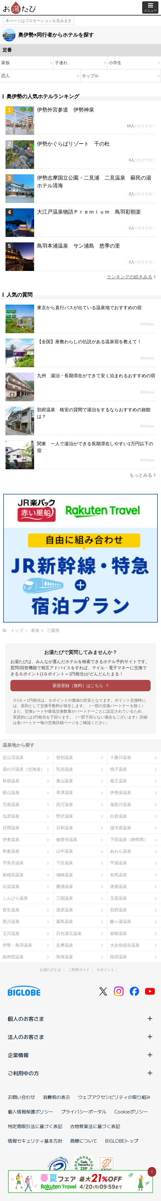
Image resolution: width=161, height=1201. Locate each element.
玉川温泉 (11, 933)
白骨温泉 (118, 816)
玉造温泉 (118, 898)
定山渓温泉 (13, 757)
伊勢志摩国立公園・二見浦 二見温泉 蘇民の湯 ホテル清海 (96, 181)
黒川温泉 (11, 921)
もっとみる (143, 475)
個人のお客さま (80, 1018)
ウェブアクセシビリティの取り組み (114, 1097)
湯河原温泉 (120, 827)
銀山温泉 (11, 792)
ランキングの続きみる (131, 276)
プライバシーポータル (83, 1111)
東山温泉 (64, 780)
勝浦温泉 (64, 886)
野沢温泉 (64, 816)
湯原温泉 (64, 909)
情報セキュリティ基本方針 (35, 1140)
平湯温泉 (118, 862)
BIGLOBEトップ (121, 1140)
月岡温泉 (11, 827)
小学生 (115, 62)
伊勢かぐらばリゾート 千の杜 (73, 143)
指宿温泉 (118, 956)
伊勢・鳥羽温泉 (17, 945)
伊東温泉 (11, 839)
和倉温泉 (11, 851)
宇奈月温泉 (13, 862)
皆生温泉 (11, 909)
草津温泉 (64, 792)
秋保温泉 (11, 780)
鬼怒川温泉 (120, 804)
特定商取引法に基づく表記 (35, 1126)
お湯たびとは (50, 970)
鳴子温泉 (118, 769)
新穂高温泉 (13, 874)
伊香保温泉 (120, 792)
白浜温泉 (11, 886)
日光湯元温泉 (68, 933)
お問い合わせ (21, 1097)
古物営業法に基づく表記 (95, 1126)
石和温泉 (64, 827)
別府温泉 (118, 909)
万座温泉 (11, 804)
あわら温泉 (120, 851)
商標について (83, 1140)
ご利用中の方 (80, 1073)
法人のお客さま (80, 1037)
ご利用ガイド (79, 970)
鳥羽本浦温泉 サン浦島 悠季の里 (78, 246)
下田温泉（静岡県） (129, 839)
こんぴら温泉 (15, 898)
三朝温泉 (64, 898)
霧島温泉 (64, 921)
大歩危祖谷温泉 (125, 945)
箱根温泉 (118, 933)
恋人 (5, 75)
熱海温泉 (64, 956)
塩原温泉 (11, 816)
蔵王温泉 (118, 780)
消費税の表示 (56, 1097)
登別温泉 (64, 757)
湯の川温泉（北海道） (24, 769)
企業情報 (80, 1055)
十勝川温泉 (120, 757)
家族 (5, 62)
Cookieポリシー (131, 1111)
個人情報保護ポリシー (30, 1111)
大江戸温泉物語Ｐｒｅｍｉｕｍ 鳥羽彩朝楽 (89, 212)
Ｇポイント (105, 970)
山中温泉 (64, 851)
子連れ (61, 62)
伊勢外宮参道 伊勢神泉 (65, 109)
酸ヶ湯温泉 (120, 921)
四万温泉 (64, 804)
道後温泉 (118, 886)
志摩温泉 (64, 945)
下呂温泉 (64, 862)
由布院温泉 (13, 956)
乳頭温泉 (64, 769)
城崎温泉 (64, 874)
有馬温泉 (118, 874)
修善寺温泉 (66, 839)
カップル (90, 75)
